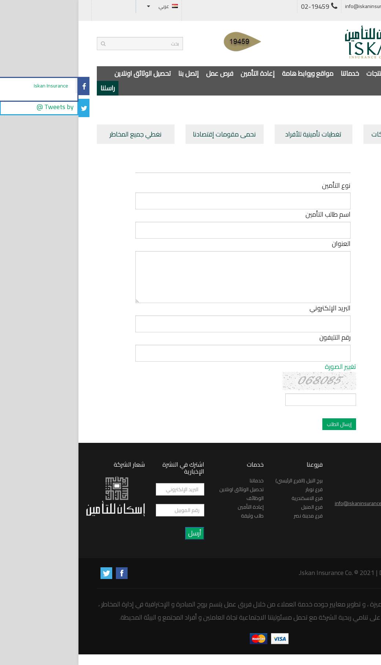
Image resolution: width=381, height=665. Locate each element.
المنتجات (299, 73)
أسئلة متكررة (351, 6)
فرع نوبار (235, 489)
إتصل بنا (110, 73)
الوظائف (176, 498)
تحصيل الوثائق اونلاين (64, 73)
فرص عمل (141, 73)
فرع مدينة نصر (229, 515)
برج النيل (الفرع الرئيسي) (220, 480)
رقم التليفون (256, 337)
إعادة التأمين (179, 73)
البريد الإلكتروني (251, 308)
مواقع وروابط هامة (229, 73)
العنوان (262, 244)
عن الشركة (331, 73)
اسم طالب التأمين (249, 214)
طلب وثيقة (173, 515)
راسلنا (29, 88)
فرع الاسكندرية (228, 498)
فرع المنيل (233, 507)
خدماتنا (271, 73)
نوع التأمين (257, 185)
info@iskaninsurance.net (298, 6)
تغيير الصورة (262, 366)
